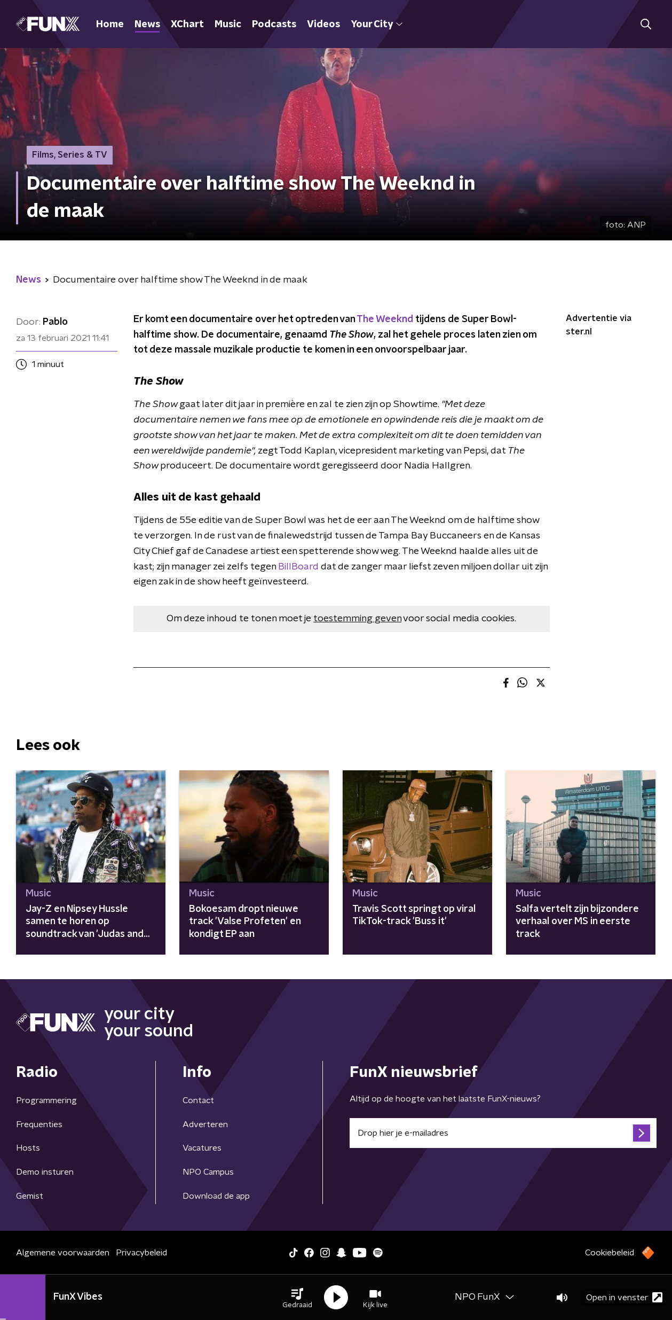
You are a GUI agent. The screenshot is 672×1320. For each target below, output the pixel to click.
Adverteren (205, 1124)
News (147, 24)
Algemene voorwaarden (62, 1252)
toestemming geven (357, 618)
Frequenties (39, 1124)
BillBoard (298, 567)
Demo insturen (45, 1172)
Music (228, 24)
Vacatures (202, 1148)
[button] (297, 1297)
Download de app (216, 1196)
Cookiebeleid (609, 1252)
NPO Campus (208, 1172)
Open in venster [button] (624, 1297)
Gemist (29, 1196)
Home (110, 24)
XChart (187, 24)
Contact (198, 1100)
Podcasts (274, 24)
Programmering (46, 1100)
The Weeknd (385, 319)
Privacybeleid (141, 1252)
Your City (376, 24)
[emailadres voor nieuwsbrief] (503, 1133)
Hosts (28, 1148)
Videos (323, 24)
